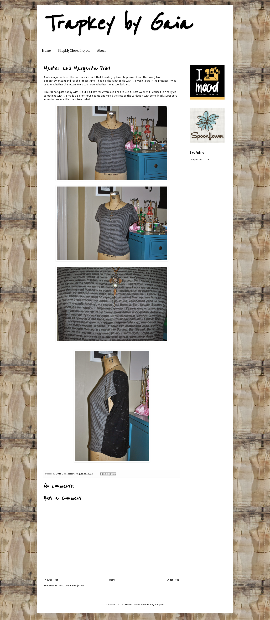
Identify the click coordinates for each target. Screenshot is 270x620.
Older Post (173, 579)
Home (46, 50)
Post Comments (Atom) (72, 585)
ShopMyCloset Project (74, 50)
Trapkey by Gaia (117, 24)
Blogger (159, 604)
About (101, 50)
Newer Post (51, 579)
